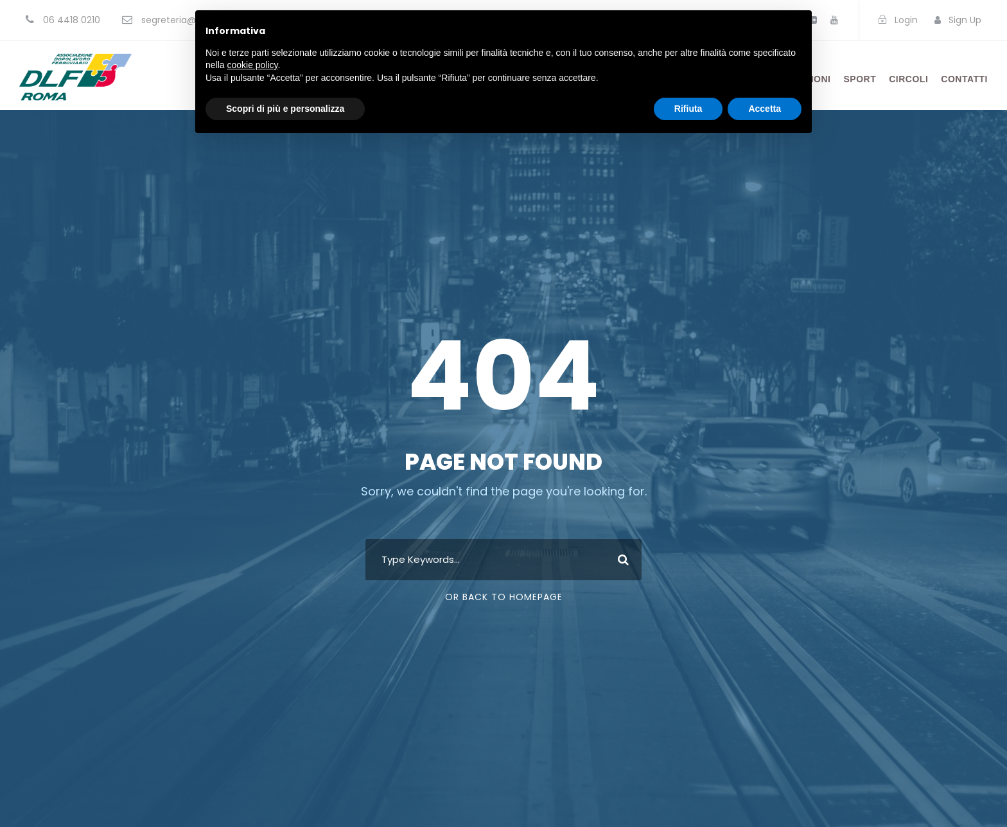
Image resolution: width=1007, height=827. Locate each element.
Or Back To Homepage (504, 597)
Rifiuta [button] (688, 108)
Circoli (908, 79)
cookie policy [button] (252, 65)
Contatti (964, 79)
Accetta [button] (764, 108)
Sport (860, 79)
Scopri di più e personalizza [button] (285, 108)
